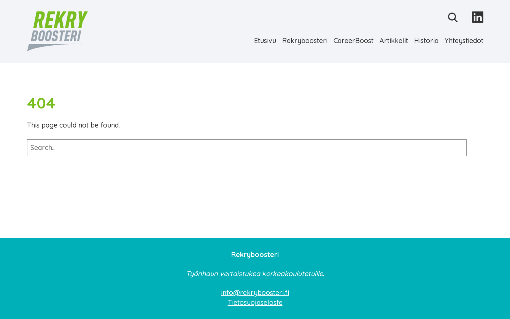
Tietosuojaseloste (255, 302)
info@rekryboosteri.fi (255, 292)
